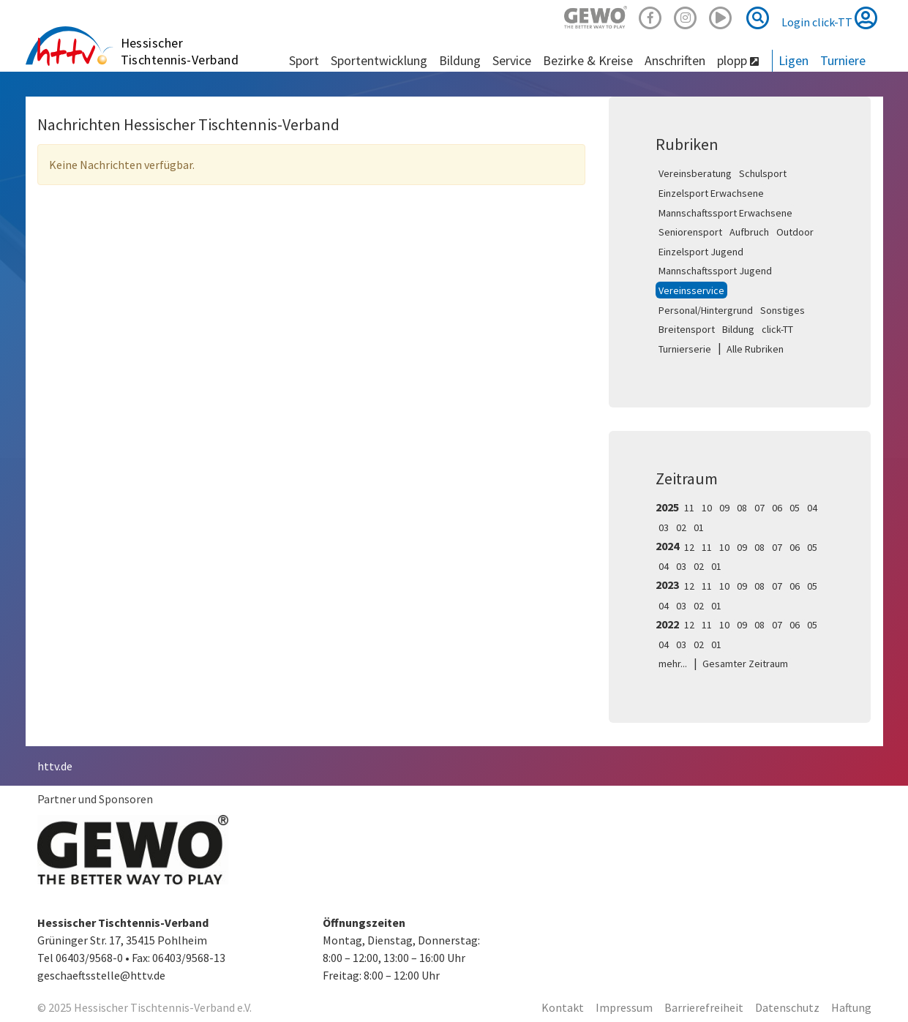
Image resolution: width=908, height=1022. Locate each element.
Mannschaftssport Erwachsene (725, 212)
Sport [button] (304, 60)
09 (724, 507)
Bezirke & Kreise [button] (588, 60)
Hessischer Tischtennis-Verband (180, 51)
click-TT (777, 329)
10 (707, 507)
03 (664, 527)
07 (759, 507)
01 (699, 527)
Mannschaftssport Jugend (715, 270)
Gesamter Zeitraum (745, 663)
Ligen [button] (793, 60)
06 (777, 507)
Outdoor (795, 231)
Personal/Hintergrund (706, 310)
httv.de (54, 766)
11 (689, 507)
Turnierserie (685, 349)
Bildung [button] (460, 60)
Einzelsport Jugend (701, 251)
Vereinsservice (691, 290)
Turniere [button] (843, 60)
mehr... (673, 663)
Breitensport (687, 329)
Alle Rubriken (755, 349)
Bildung (738, 329)
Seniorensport (690, 231)
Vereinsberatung (695, 173)
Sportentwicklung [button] (379, 60)
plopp (738, 60)
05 (794, 507)
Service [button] (511, 60)
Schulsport (763, 173)
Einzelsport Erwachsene (711, 193)
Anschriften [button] (675, 60)
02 (681, 527)
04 (812, 507)
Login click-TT (829, 17)
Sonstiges (782, 310)
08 (742, 507)
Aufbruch (749, 231)
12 (689, 547)
